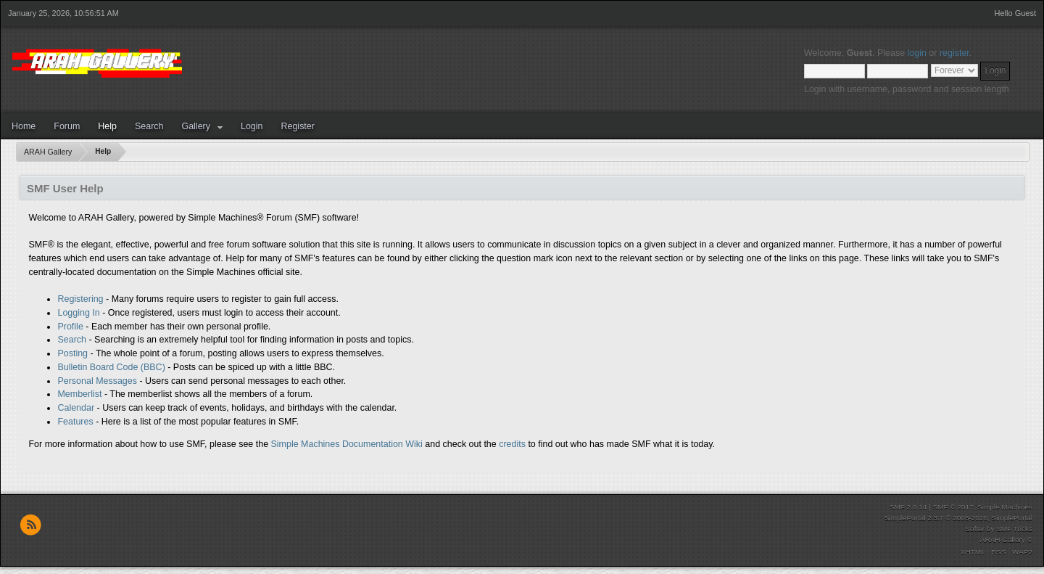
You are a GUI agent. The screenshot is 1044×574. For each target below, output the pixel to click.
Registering (80, 299)
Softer (975, 529)
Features (75, 422)
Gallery (195, 126)
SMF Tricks (1014, 529)
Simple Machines (1004, 507)
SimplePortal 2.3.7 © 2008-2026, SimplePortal (958, 518)
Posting (72, 353)
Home (24, 126)
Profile (70, 326)
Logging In (78, 313)
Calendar (75, 408)
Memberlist (79, 394)
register (954, 53)
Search (149, 126)
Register (297, 126)
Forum (67, 126)
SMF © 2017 (952, 507)
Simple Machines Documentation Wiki (347, 444)
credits (512, 444)
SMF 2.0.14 (908, 507)
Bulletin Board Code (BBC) (111, 367)
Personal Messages (97, 381)
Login (252, 126)
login (917, 53)
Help (107, 126)
